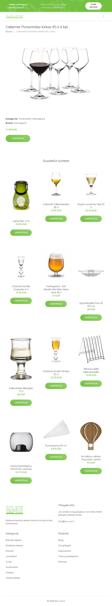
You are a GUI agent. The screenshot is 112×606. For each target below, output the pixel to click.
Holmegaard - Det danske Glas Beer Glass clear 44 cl (56, 289)
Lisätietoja (18, 138)
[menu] (103, 16)
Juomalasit (11, 556)
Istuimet (10, 551)
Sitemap (62, 561)
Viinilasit (10, 572)
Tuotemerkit (25, 118)
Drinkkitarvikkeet (14, 545)
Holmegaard (38, 118)
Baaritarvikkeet (13, 540)
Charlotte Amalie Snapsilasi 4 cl (21, 288)
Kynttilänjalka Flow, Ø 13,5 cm (91, 305)
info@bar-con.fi (66, 521)
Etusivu (9, 31)
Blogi (60, 540)
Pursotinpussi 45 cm (56, 445)
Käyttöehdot (64, 551)
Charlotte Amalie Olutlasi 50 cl (56, 373)
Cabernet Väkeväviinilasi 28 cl (56, 206)
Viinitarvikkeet (13, 578)
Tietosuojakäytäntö (68, 556)
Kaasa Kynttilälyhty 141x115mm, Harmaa (21, 468)
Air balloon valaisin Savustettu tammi (91, 458)
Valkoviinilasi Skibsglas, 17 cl (21, 390)
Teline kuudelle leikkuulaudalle (91, 370)
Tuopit (9, 561)
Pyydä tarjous (93, 5)
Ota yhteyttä (64, 545)
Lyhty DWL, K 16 (21, 221)
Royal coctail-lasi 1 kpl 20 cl (91, 206)
